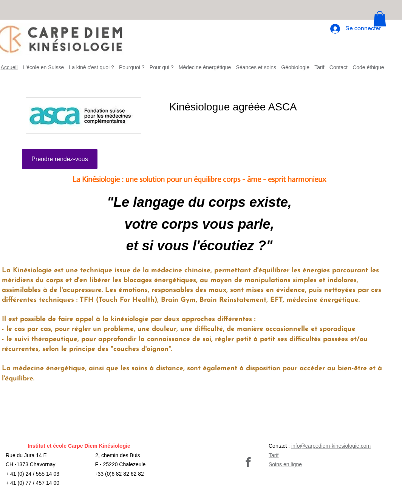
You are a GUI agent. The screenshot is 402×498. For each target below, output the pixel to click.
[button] (379, 18)
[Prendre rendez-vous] (59, 159)
